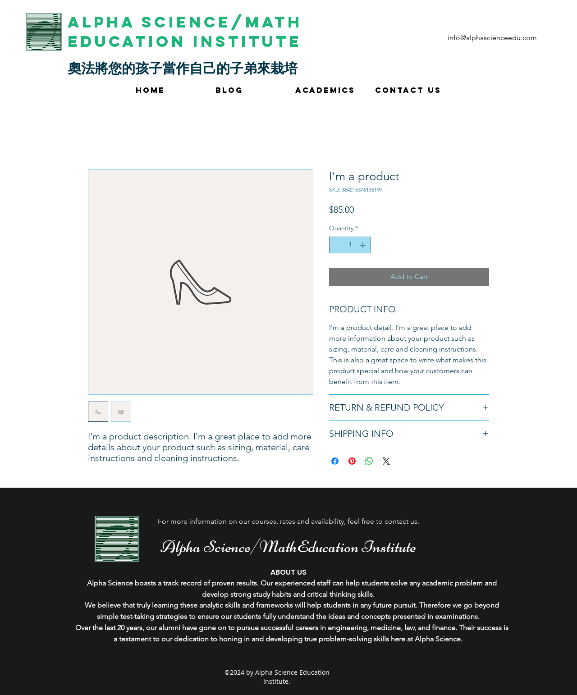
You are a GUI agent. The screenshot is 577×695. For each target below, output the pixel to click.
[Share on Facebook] (335, 461)
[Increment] (363, 245)
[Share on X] (386, 461)
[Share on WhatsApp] (369, 461)
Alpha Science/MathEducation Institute (288, 546)
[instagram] (504, 55)
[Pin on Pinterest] (352, 461)
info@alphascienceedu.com (492, 37)
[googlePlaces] (490, 55)
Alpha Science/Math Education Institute (185, 31)
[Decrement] (336, 245)
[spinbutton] (350, 245)
